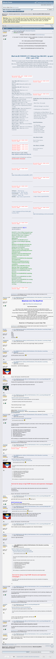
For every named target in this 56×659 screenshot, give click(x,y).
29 (34, 25)
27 (32, 25)
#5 (52, 352)
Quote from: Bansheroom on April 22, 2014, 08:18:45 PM (21, 418)
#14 (52, 524)
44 (10, 26)
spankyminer (6, 523)
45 (12, 26)
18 (21, 25)
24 (29, 25)
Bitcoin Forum (5, 14)
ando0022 (5, 604)
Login (15, 11)
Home (5, 11)
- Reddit (19, 195)
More (22, 11)
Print (52, 26)
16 (19, 25)
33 (39, 25)
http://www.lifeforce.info (22, 410)
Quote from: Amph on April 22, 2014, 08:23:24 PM (20, 397)
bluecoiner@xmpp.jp (40, 34)
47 (14, 26)
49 (16, 26)
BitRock (4, 545)
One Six (4, 329)
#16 (52, 546)
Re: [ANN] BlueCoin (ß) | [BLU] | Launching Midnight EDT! (27, 604)
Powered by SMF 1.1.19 (21, 656)
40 (6, 26)
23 (27, 25)
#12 (52, 496)
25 (30, 25)
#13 (52, 507)
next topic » (52, 25)
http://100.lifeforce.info (15, 412)
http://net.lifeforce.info (33, 411)
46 (13, 26)
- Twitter (21, 193)
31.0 (16, 9)
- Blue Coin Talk (24, 192)
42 (8, 26)
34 (40, 25)
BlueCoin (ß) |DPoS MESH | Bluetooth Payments (24, 30)
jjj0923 (4, 395)
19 (23, 25)
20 (24, 25)
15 (18, 25)
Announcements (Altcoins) (26, 14)
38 (3, 26)
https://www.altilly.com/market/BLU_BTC (22, 175)
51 (19, 26)
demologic (5, 444)
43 (9, 26)
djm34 (4, 495)
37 (2, 26)
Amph (4, 379)
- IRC (22, 195)
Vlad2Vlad (19, 32)
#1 (52, 31)
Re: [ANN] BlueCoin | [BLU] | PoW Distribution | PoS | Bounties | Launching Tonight (32, 297)
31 (37, 25)
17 (20, 25)
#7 (52, 379)
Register (18, 11)
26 (31, 25)
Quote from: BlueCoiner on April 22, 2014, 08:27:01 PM (21, 459)
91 (21, 26)
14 (17, 25)
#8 (52, 395)
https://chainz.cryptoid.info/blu (23, 196)
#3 (52, 329)
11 (13, 25)
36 (43, 25)
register (17, 7)
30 (36, 25)
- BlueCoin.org (20, 190)
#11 (52, 456)
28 (33, 25)
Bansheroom (6, 351)
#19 (52, 621)
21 (25, 25)
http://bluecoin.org (14, 294)
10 (12, 25)
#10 (52, 445)
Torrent (19, 9)
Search (12, 11)
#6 (52, 362)
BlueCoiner (5, 30)
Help (9, 11)
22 (26, 25)
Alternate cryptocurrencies (14, 14)
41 (7, 26)
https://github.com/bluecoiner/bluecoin (21, 154)
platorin (4, 534)
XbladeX (5, 361)
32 (38, 25)
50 (18, 26)
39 (5, 26)
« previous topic (48, 24)
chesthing (5, 633)
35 (42, 25)
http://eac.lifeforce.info (19, 411)
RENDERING (6, 340)
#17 (52, 587)
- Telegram (25, 193)
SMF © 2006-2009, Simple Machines (32, 656)
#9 (52, 415)
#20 (52, 634)
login (14, 7)
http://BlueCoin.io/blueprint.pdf (33, 304)
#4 (52, 341)
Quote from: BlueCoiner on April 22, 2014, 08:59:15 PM (21, 607)
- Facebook (14, 195)
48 (15, 26)
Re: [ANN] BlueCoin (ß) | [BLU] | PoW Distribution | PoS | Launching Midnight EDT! (32, 379)
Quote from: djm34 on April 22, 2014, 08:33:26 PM (20, 509)
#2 (52, 298)
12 (14, 25)
